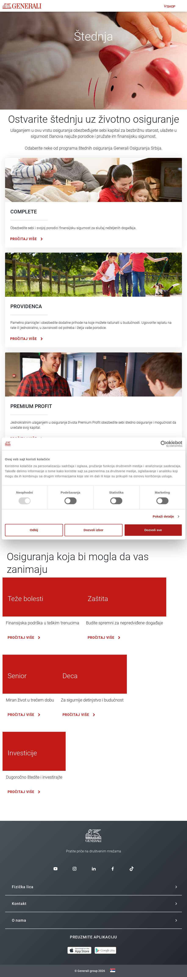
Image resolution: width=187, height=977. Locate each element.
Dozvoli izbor (93, 530)
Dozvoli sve (153, 530)
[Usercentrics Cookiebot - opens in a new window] (163, 444)
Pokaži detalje (163, 516)
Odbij (34, 530)
